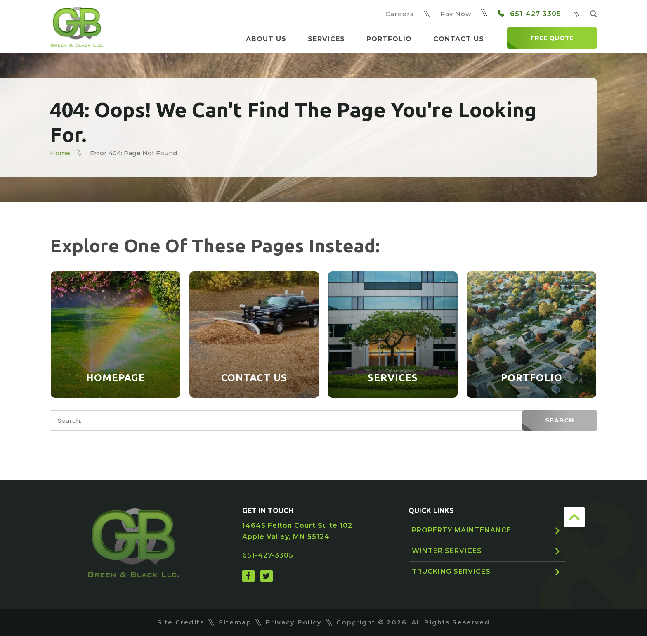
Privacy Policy (294, 622)
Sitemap (235, 622)
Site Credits (180, 622)
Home (60, 153)
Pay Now (455, 14)
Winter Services (447, 551)
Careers (399, 14)
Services (326, 39)
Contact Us (458, 39)
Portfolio (389, 39)
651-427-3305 (529, 14)
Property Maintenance (461, 530)
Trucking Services (451, 571)
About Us (266, 39)
